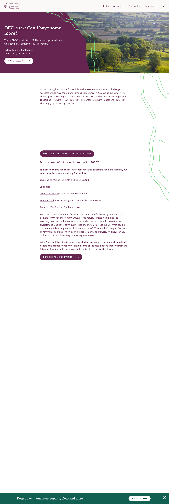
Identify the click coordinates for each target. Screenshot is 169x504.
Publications (151, 6)
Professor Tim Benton (51, 207)
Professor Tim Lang (50, 193)
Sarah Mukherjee (55, 179)
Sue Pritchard (47, 200)
